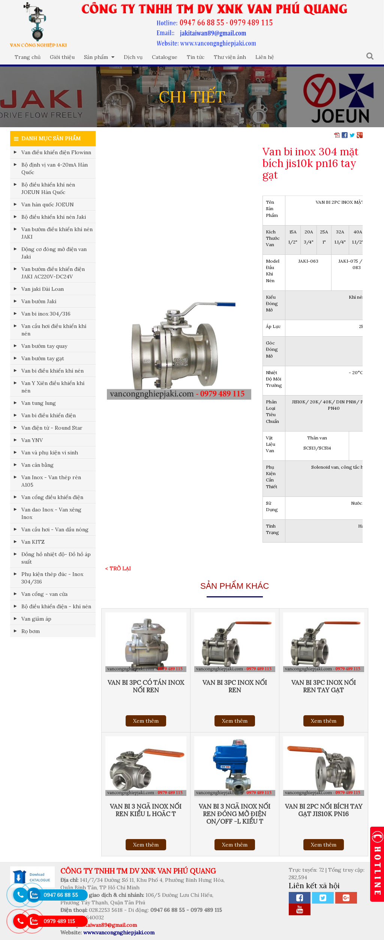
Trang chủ (27, 57)
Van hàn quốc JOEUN (47, 204)
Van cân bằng (37, 465)
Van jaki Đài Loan (42, 289)
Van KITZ (33, 541)
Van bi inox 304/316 (45, 313)
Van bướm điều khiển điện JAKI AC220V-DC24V (53, 273)
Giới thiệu (62, 57)
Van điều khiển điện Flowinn (56, 152)
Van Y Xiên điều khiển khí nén (52, 387)
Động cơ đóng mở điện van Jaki (54, 253)
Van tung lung (38, 403)
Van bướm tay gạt (42, 358)
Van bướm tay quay (44, 346)
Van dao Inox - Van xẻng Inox (51, 513)
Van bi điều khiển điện (48, 415)
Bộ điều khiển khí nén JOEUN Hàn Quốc (48, 188)
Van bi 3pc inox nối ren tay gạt (323, 686)
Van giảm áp (36, 618)
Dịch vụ (133, 57)
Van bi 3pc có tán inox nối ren (146, 686)
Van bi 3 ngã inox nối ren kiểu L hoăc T (146, 810)
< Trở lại (118, 568)
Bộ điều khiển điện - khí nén (56, 606)
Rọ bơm (30, 631)
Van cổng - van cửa (44, 594)
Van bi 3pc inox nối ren (234, 686)
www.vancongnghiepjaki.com (118, 932)
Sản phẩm (99, 57)
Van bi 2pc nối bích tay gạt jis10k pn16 (323, 810)
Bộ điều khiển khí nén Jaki (53, 217)
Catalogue (164, 57)
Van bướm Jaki (38, 301)
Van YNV (32, 440)
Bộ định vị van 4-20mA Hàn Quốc (54, 168)
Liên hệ (264, 57)
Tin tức (195, 57)
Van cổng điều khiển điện (52, 497)
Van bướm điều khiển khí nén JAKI (57, 233)
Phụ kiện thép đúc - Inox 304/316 (52, 578)
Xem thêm (146, 720)
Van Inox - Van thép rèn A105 (51, 481)
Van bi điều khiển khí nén (52, 370)
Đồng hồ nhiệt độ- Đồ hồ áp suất (56, 558)
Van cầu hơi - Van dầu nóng (54, 529)
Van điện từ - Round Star (51, 427)
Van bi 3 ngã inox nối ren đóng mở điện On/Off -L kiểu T (234, 814)
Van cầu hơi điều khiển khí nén (53, 330)
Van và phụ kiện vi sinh (49, 452)
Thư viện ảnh (230, 57)
